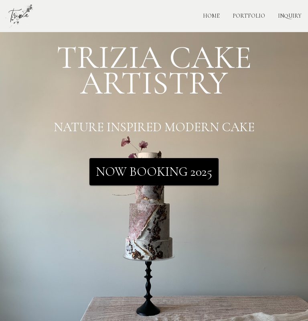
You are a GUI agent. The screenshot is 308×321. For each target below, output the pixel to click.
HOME (211, 15)
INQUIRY (290, 15)
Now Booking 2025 (154, 171)
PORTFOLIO (249, 15)
